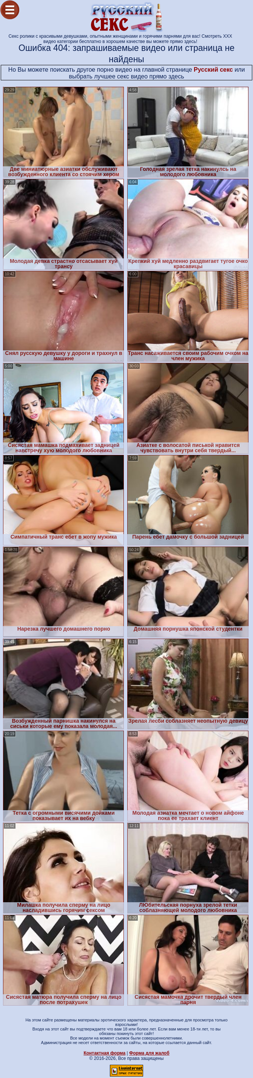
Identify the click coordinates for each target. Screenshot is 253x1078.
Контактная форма (104, 1053)
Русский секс (213, 69)
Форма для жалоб (149, 1053)
